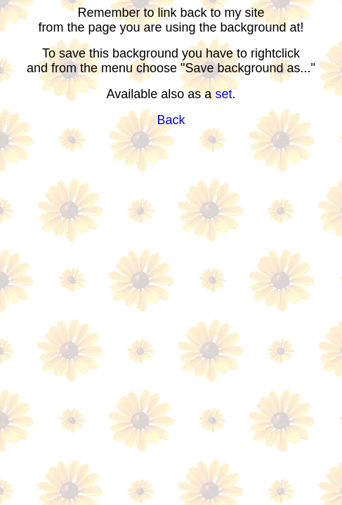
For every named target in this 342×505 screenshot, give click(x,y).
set (223, 94)
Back (171, 120)
